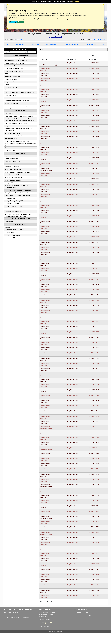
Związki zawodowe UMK (12, 79)
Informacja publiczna (11, 87)
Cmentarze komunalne (11, 148)
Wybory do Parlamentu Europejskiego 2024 (17, 172)
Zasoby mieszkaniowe (11, 98)
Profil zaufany (9, 221)
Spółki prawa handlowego (12, 161)
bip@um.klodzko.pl (48, 623)
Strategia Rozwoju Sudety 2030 (14, 201)
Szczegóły (13, 22)
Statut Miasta (9, 113)
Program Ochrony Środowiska (13, 206)
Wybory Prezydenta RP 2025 (13, 167)
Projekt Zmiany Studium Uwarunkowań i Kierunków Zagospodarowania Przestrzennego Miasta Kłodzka (20, 119)
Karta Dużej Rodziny (10, 95)
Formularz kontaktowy (11, 238)
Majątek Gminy (9, 156)
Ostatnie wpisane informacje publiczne (16, 60)
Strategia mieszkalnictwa (12, 203)
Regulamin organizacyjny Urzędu (14, 63)
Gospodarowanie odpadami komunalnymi (17, 136)
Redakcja (7, 227)
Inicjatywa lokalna (10, 150)
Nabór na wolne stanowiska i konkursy (16, 74)
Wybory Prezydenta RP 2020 (13, 175)
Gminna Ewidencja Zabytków (13, 133)
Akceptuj (20, 22)
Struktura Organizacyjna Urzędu (14, 68)
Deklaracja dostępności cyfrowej (14, 230)
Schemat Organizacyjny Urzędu (14, 71)
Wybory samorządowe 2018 (13, 180)
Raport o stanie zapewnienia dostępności (17, 100)
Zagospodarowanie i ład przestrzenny (16, 123)
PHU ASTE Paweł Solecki (57, 631)
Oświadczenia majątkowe (12, 76)
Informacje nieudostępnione (13, 235)
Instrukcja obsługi (10, 232)
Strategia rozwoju (10, 198)
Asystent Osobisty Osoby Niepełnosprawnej (17, 195)
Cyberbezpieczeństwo (11, 103)
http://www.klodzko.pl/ (55, 37)
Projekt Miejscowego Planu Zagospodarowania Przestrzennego (18, 129)
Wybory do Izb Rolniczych (12, 183)
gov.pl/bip (19, 39)
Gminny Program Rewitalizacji (13, 211)
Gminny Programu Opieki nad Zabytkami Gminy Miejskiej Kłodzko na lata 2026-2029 (18, 215)
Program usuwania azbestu (13, 209)
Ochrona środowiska (11, 138)
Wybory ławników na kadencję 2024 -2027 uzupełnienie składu (17, 186)
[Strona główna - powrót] (40, 50)
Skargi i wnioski (9, 82)
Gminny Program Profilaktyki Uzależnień (16, 193)
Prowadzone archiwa (11, 66)
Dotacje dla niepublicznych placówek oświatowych (19, 92)
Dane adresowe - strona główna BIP (15, 58)
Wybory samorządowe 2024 (13, 169)
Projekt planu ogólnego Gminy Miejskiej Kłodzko (19, 116)
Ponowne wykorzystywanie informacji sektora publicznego (18, 107)
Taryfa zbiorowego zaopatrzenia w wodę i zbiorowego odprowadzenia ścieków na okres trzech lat (20, 143)
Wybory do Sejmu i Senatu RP (13, 177)
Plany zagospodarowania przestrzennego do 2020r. (20, 126)
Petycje (7, 84)
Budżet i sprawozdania (11, 158)
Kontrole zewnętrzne (11, 90)
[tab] (20, 44)
